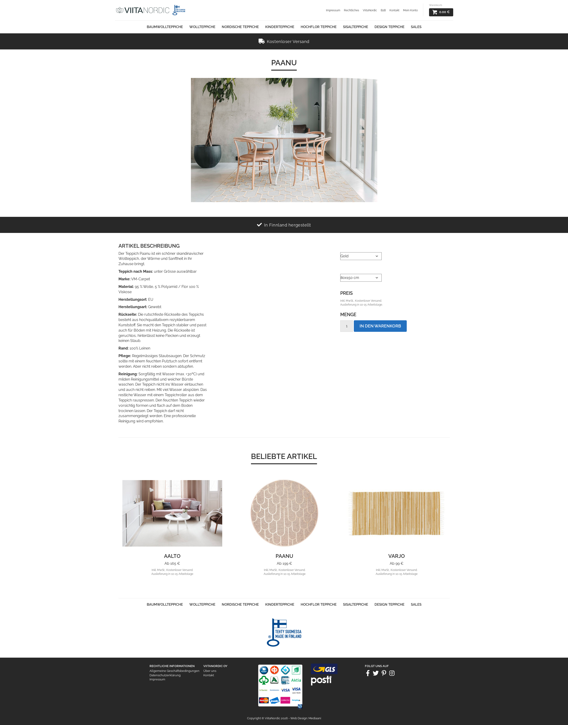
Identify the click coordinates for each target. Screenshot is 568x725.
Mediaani (315, 718)
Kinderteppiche (279, 27)
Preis (346, 293)
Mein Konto (410, 10)
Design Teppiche (389, 27)
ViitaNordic (370, 10)
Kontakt (394, 10)
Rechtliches (351, 10)
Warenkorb (435, 5)
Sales (416, 27)
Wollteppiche (202, 27)
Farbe (345, 246)
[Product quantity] (346, 326)
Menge (348, 314)
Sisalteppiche (355, 27)
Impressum (333, 10)
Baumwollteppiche (165, 27)
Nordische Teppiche (240, 27)
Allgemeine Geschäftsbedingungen (174, 671)
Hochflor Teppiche (319, 27)
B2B (383, 10)
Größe (347, 268)
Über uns (209, 671)
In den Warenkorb (380, 326)
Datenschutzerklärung (165, 675)
